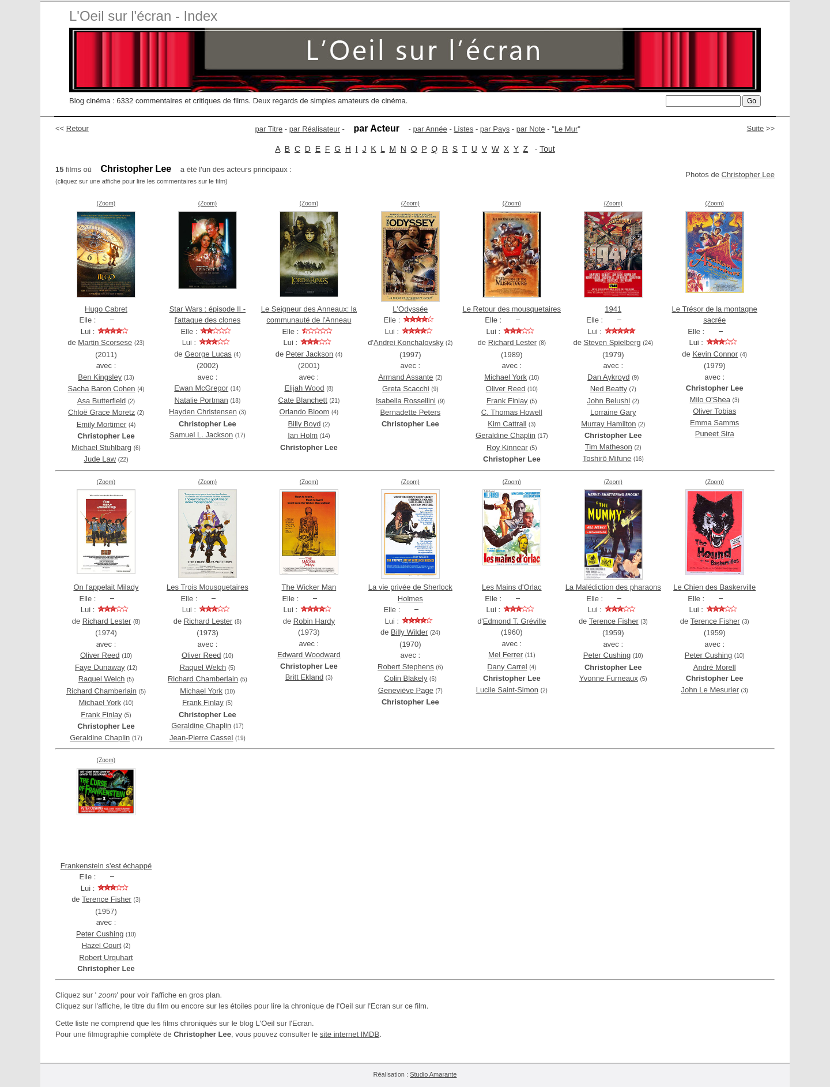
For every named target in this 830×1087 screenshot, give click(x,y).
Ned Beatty (608, 388)
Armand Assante (405, 377)
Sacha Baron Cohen (101, 388)
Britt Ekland (304, 677)
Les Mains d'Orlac (512, 587)
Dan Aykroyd (608, 377)
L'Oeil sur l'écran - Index (143, 16)
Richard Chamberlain (101, 691)
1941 (613, 309)
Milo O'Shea (710, 399)
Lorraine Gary (613, 412)
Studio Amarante (433, 1074)
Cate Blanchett (302, 400)
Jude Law (100, 459)
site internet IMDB (349, 1034)
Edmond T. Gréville (514, 621)
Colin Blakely (405, 678)
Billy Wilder (409, 632)
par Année (430, 129)
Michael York (505, 377)
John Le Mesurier (710, 689)
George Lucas (208, 354)
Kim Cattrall (507, 423)
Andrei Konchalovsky (408, 342)
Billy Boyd (304, 423)
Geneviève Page (405, 690)
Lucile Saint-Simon (507, 689)
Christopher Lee (748, 174)
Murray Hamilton (608, 423)
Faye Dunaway (100, 667)
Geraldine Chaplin (505, 435)
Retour (77, 128)
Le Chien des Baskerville (714, 587)
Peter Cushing (607, 655)
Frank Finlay (507, 400)
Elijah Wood (304, 388)
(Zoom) (106, 203)
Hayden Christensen (203, 411)
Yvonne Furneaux (608, 678)
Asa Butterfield (101, 400)
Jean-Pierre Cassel (201, 737)
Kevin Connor (715, 354)
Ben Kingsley (100, 377)
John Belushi (608, 400)
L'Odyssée (410, 309)
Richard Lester (512, 342)
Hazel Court (102, 945)
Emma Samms (714, 422)
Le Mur (566, 129)
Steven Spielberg (612, 342)
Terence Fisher (614, 621)
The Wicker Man (309, 587)
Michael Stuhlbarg (101, 447)
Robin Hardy (314, 621)
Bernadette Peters (410, 412)
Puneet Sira (714, 433)
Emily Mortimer (102, 424)
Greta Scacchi (405, 388)
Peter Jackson (309, 354)
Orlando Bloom (305, 411)
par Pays (495, 129)
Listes (463, 129)
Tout (547, 148)
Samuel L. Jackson (201, 434)
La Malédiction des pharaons (613, 587)
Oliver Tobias (714, 411)
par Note (530, 129)
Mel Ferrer (505, 654)
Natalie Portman (201, 400)
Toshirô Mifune (607, 458)
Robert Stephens (406, 666)
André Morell (714, 667)
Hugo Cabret (106, 309)
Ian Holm (303, 435)
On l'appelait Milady (105, 587)
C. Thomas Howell (511, 412)
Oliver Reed (506, 388)
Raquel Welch (101, 678)
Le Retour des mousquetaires (512, 309)
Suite (755, 128)
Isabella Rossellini (406, 400)
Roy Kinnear (507, 447)
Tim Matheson (608, 447)
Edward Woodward (309, 654)
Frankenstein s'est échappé (106, 865)
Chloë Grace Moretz (101, 412)
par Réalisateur (314, 129)
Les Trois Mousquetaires (207, 587)
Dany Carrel (507, 666)
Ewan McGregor (201, 388)
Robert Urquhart (106, 957)
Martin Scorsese (105, 342)
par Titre (269, 129)
